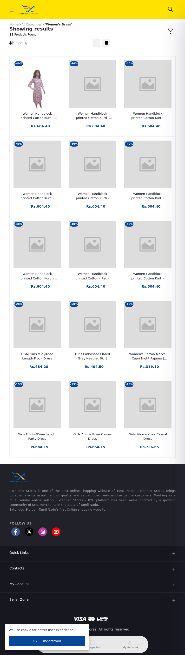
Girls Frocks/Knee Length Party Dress (37, 436)
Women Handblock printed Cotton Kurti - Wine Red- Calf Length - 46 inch (147, 196)
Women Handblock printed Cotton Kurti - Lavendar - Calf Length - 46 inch (37, 276)
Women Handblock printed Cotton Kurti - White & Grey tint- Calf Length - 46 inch (147, 116)
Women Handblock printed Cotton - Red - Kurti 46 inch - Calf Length (93, 276)
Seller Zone (19, 599)
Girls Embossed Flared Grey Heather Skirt (92, 356)
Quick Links (19, 553)
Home (14, 24)
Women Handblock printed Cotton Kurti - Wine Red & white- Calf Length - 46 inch (37, 116)
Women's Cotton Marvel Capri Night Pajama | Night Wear (147, 356)
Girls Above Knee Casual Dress (92, 436)
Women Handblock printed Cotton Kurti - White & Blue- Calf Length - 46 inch (37, 196)
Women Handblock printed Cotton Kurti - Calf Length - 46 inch (147, 276)
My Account (19, 584)
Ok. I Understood (47, 641)
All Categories (31, 24)
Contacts (16, 568)
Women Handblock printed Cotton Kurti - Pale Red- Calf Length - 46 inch (92, 196)
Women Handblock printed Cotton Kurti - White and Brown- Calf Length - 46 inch (92, 116)
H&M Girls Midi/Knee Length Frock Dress (37, 356)
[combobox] (53, 44)
